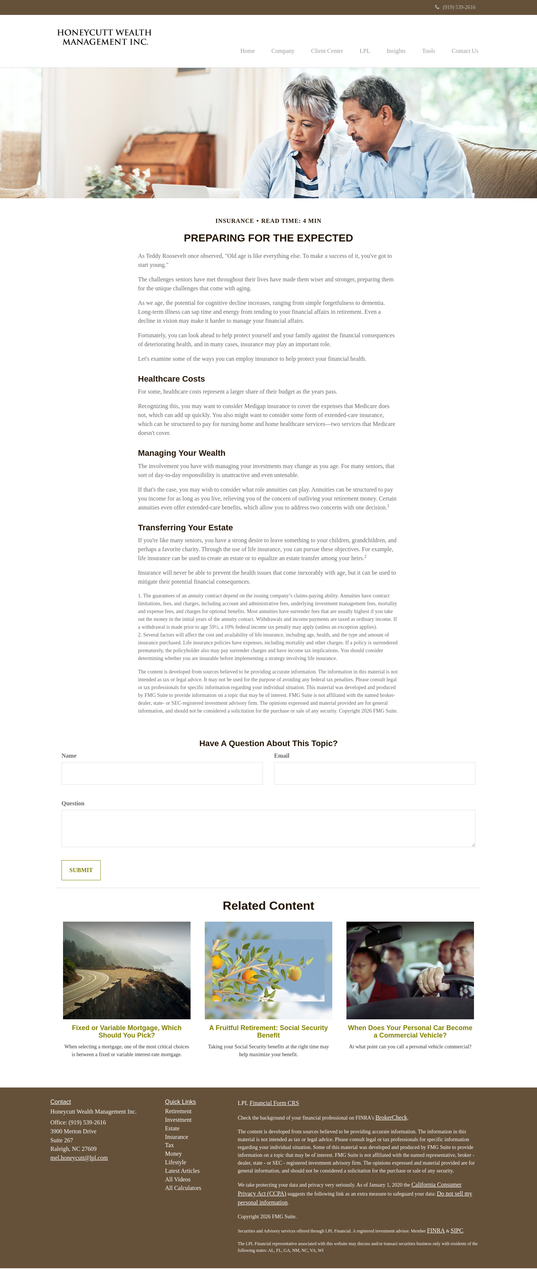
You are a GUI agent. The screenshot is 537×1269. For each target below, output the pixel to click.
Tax (169, 1146)
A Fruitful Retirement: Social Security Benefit (268, 1032)
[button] (271, 41)
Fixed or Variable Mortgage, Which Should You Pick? (127, 1032)
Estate (172, 1129)
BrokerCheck (391, 1118)
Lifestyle (175, 1163)
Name (69, 756)
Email (281, 756)
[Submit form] (81, 871)
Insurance (176, 1137)
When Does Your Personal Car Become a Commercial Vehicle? (410, 1032)
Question (73, 804)
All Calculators (183, 1189)
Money (173, 1155)
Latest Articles (182, 1171)
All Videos (178, 1180)
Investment (178, 1120)
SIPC (456, 1231)
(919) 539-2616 (455, 7)
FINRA (436, 1231)
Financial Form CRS (274, 1104)
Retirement (178, 1112)
